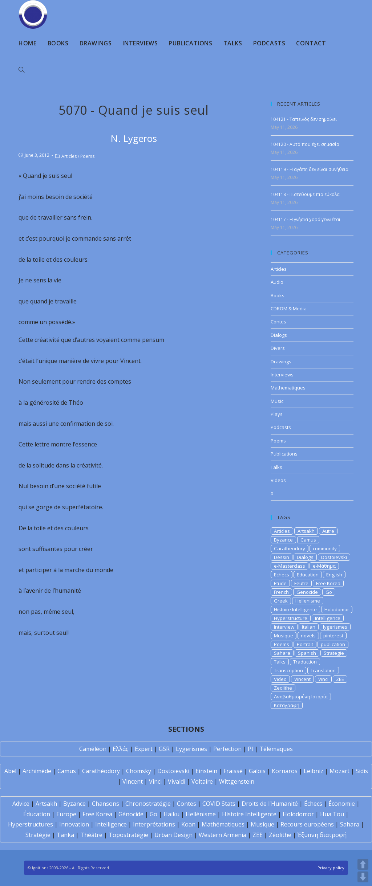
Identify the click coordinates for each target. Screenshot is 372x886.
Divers (278, 348)
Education (308, 574)
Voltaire (202, 781)
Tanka (65, 835)
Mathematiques (288, 387)
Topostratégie (128, 835)
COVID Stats (218, 804)
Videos (278, 480)
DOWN (362, 876)
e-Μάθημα (324, 566)
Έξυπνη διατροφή (322, 835)
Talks (276, 467)
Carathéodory (101, 771)
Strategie (334, 653)
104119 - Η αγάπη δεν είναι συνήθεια (309, 169)
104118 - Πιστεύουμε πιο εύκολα (305, 194)
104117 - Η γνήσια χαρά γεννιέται (305, 219)
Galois (257, 771)
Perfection (227, 749)
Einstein (206, 771)
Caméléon (92, 749)
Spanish (307, 653)
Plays (277, 414)
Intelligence (327, 618)
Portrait (305, 644)
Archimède (37, 771)
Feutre (301, 583)
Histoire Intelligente (295, 609)
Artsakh (306, 531)
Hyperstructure (290, 618)
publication (333, 644)
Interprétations (154, 824)
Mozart (339, 771)
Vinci (323, 679)
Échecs (313, 804)
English (334, 574)
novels (308, 635)
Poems (87, 156)
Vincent (302, 679)
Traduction (305, 661)
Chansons (105, 804)
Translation (323, 670)
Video (280, 679)
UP (362, 864)
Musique (283, 635)
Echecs (281, 574)
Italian (308, 627)
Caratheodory (289, 548)
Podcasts (281, 427)
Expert (144, 749)
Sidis (362, 771)
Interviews (282, 374)
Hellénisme (201, 814)
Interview (284, 627)
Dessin (281, 557)
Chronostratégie (148, 804)
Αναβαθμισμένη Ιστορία (301, 696)
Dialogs (279, 335)
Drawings (281, 361)
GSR (164, 749)
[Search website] (21, 70)
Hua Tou (332, 814)
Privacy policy (331, 867)
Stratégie (37, 835)
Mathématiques (223, 824)
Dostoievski (334, 557)
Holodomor (336, 609)
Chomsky (138, 771)
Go (329, 592)
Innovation (74, 824)
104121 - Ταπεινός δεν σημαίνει (304, 119)
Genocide (307, 592)
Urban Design (173, 835)
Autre (328, 531)
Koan (188, 824)
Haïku (171, 814)
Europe (66, 814)
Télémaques (276, 749)
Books (277, 295)
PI (250, 749)
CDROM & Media (289, 308)
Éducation (36, 814)
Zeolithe (283, 688)
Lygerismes (191, 749)
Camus (308, 539)
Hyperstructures (30, 824)
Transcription (288, 670)
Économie (341, 804)
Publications (284, 453)
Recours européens (307, 824)
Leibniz (313, 771)
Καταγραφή (286, 705)
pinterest (333, 635)
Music (277, 401)
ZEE (340, 679)
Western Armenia (222, 835)
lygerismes (335, 627)
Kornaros (285, 771)
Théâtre (91, 835)
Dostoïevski (173, 771)
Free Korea (328, 583)
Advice (20, 804)
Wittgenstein (236, 781)
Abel (10, 771)
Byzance (283, 539)
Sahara (282, 653)
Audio (277, 282)
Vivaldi (176, 781)
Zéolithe (280, 835)
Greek (281, 600)
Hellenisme (307, 600)
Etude (280, 583)
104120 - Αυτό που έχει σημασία (305, 144)
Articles (69, 156)
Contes (278, 321)
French (281, 592)
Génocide (130, 814)
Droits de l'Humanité (270, 804)
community (325, 548)
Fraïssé (233, 771)
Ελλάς (121, 749)
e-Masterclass (289, 566)
